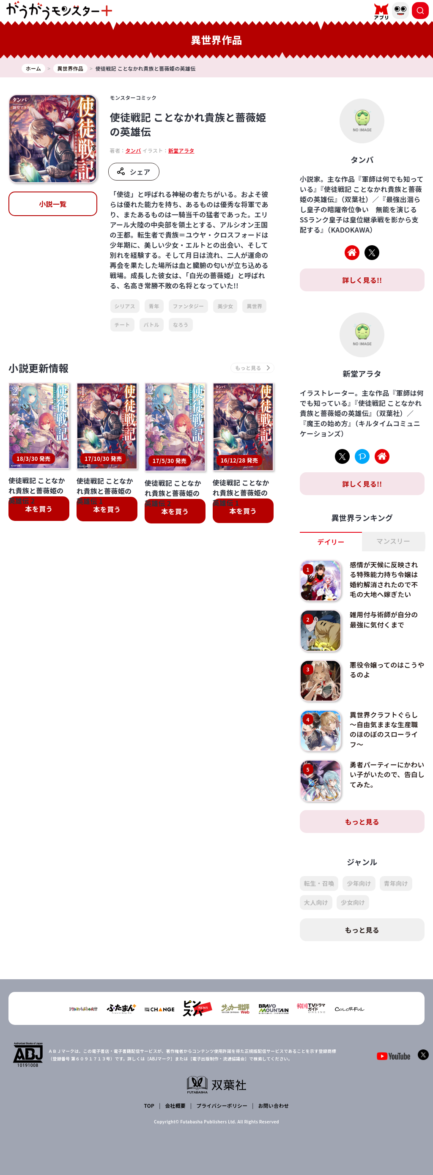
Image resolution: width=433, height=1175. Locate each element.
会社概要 (175, 1105)
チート (122, 324)
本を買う (38, 509)
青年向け (396, 883)
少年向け (359, 883)
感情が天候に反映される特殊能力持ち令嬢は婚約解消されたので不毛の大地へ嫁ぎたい (384, 578)
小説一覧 (52, 204)
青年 (154, 305)
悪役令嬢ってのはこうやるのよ (384, 669)
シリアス (125, 305)
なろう (181, 324)
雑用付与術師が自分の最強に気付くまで (384, 619)
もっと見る (362, 821)
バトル (151, 324)
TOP (149, 1105)
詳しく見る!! (362, 280)
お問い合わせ (273, 1105)
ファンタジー (188, 305)
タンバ (133, 150)
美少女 (225, 305)
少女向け (353, 902)
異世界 (254, 305)
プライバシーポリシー (222, 1105)
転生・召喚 (319, 883)
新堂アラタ (181, 150)
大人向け (316, 902)
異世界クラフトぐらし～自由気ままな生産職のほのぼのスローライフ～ (384, 728)
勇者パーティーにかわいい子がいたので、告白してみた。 (384, 774)
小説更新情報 (39, 368)
